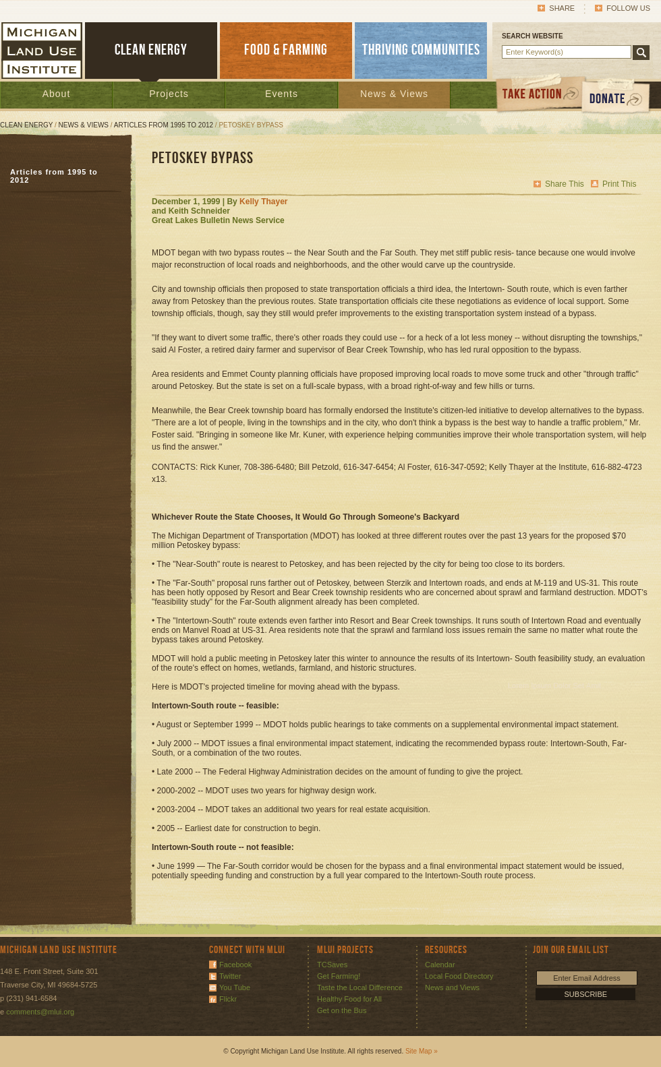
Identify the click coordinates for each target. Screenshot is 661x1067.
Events (281, 93)
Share (562, 8)
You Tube (234, 987)
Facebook (235, 965)
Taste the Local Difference (360, 987)
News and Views (452, 987)
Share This (564, 184)
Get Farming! (338, 976)
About (56, 93)
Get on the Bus (341, 1010)
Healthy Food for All (349, 999)
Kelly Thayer (263, 201)
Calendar (440, 965)
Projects (169, 93)
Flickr (228, 999)
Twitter (230, 976)
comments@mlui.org (40, 1012)
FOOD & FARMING (286, 50)
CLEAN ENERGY (151, 50)
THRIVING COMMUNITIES (421, 50)
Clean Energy (26, 125)
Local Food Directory (459, 976)
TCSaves (332, 965)
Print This (619, 184)
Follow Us (628, 8)
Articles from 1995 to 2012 (163, 125)
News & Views (394, 93)
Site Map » (421, 1051)
